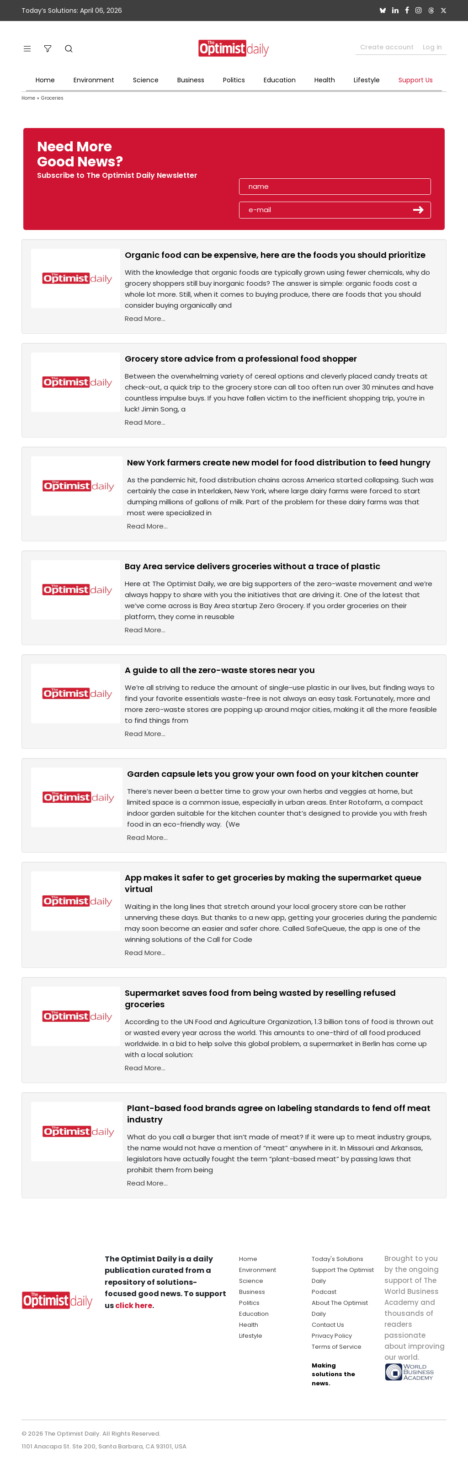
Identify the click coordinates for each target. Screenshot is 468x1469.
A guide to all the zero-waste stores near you (220, 670)
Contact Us (328, 1324)
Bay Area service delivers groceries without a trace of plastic (252, 566)
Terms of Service (337, 1346)
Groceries (52, 98)
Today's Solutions (337, 1259)
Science (146, 80)
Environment (94, 80)
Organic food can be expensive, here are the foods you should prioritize (275, 255)
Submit (418, 210)
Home (45, 80)
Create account (387, 47)
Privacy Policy (332, 1335)
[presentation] (292, 157)
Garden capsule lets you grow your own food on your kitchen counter (273, 774)
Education (280, 80)
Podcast (324, 1291)
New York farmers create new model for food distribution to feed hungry (279, 462)
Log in (432, 47)
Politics (234, 80)
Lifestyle (367, 80)
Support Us (416, 80)
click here (133, 1305)
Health (324, 80)
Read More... (145, 318)
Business (190, 80)
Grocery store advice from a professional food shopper (241, 358)
